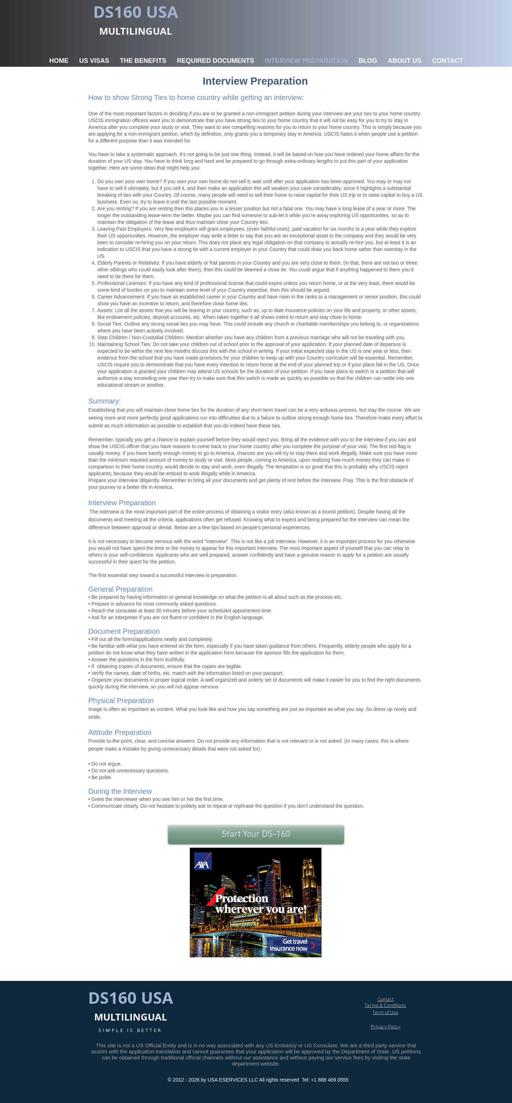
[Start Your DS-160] (256, 834)
